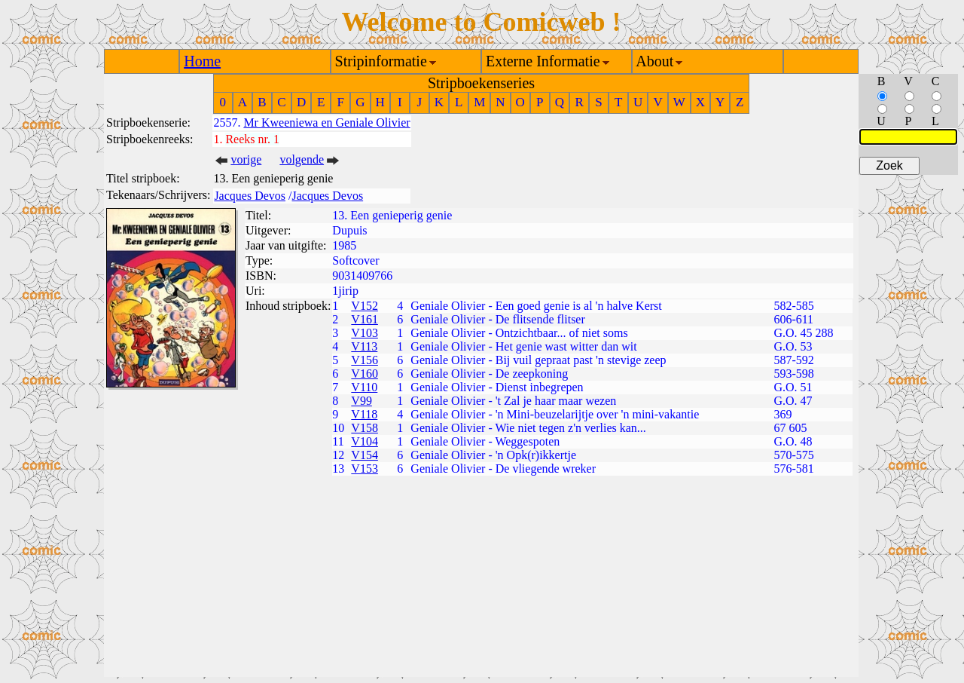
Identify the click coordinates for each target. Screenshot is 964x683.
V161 (364, 319)
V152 (364, 305)
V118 (364, 414)
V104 (364, 441)
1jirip (345, 290)
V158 (364, 427)
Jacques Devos (249, 195)
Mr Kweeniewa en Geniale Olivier (326, 122)
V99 (361, 400)
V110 (364, 387)
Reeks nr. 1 (252, 139)
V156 (364, 360)
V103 (364, 332)
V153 (364, 468)
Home (202, 61)
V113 (364, 346)
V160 (364, 373)
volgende (301, 159)
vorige (245, 159)
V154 (364, 455)
